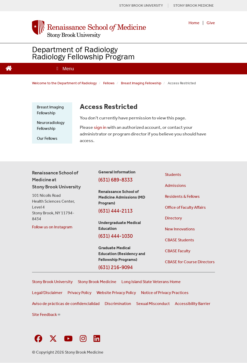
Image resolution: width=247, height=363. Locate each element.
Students (173, 174)
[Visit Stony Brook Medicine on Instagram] (83, 339)
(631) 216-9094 (115, 267)
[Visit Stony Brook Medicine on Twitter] (53, 339)
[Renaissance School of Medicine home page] (89, 29)
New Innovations (180, 229)
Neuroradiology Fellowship (51, 125)
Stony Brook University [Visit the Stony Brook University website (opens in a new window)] (52, 281)
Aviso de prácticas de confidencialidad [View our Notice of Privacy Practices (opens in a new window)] (66, 303)
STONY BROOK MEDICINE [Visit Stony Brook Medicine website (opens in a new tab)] (193, 6)
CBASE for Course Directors (190, 261)
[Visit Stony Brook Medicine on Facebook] (38, 339)
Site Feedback (46, 314)
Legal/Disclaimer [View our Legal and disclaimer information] (47, 292)
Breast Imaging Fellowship (141, 83)
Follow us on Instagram (52, 227)
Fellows (109, 83)
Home (194, 22)
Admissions (175, 185)
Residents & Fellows (182, 196)
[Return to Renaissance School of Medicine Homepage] (9, 67)
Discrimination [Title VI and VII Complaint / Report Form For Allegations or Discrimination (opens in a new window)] (118, 303)
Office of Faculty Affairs (185, 207)
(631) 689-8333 (115, 180)
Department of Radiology (75, 49)
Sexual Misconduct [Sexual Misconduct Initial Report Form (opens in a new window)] (153, 303)
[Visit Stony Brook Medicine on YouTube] (68, 339)
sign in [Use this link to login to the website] (100, 127)
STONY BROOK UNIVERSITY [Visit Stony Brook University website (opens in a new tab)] (141, 6)
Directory (173, 218)
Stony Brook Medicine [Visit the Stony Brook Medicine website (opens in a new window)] (97, 281)
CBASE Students (179, 240)
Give (211, 22)
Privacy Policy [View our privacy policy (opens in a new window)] (79, 292)
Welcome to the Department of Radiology (64, 83)
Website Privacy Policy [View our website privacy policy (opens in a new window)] (116, 292)
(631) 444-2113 (115, 211)
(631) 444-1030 (115, 236)
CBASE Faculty (177, 250)
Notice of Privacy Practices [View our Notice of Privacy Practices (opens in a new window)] (165, 292)
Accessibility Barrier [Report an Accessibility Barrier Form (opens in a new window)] (192, 303)
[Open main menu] (65, 69)
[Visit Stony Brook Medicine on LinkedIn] (97, 339)
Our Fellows (47, 138)
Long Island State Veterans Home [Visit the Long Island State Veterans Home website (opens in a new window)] (151, 281)
